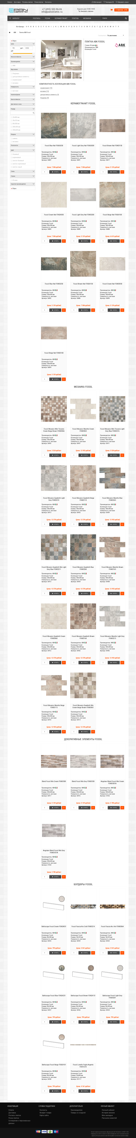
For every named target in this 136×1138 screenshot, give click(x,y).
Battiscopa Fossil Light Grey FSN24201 (112, 996)
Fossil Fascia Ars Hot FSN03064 (112, 926)
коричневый (17, 157)
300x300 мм (16, 127)
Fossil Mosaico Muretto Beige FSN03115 (53, 706)
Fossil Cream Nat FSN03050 (112, 284)
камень (15, 138)
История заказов (108, 1113)
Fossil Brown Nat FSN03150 (112, 145)
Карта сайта (44, 1115)
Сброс (13, 41)
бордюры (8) (44, 98)
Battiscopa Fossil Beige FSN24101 (54, 1065)
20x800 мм (16, 117)
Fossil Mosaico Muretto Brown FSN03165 (112, 568)
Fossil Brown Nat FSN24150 (83, 284)
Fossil (51, 154)
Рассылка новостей (109, 1118)
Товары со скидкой (78, 1113)
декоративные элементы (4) (49, 95)
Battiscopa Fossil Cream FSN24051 (54, 926)
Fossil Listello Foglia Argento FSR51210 (83, 1066)
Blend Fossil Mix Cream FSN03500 (54, 781)
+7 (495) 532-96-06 (52, 9)
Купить (55, 172)
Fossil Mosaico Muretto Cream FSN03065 (83, 430)
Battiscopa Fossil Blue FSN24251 (54, 995)
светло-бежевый (18, 161)
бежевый (16, 154)
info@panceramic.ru (51, 11)
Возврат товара (45, 1113)
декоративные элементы (21, 77)
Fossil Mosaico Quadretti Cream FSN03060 (54, 637)
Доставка (17, 2)
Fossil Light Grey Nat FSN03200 (83, 215)
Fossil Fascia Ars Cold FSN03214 (83, 926)
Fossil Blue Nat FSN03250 (54, 284)
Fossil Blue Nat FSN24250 (54, 145)
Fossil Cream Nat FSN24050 (54, 215)
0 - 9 (27, 27)
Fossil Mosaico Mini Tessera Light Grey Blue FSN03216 (112, 430)
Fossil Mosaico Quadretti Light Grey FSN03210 (54, 499)
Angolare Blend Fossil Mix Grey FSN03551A (54, 851)
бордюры (16, 73)
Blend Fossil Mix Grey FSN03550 (83, 781)
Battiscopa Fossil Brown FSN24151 (83, 995)
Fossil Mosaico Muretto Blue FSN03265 (112, 499)
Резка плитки (39, 2)
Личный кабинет (108, 1110)
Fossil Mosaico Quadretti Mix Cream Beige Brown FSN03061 (83, 706)
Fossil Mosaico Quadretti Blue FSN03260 (83, 568)
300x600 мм (16, 130)
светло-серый (17, 167)
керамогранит (17, 80)
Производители (76, 1110)
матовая (15, 91)
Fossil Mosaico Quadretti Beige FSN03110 (83, 499)
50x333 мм (16, 120)
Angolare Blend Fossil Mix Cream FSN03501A (112, 782)
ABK (15, 32)
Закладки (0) (110, 2)
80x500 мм (16, 124)
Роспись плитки (27, 2)
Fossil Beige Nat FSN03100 (53, 353)
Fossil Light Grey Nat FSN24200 (83, 145)
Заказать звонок (86, 11)
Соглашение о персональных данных (19, 1122)
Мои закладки (107, 1115)
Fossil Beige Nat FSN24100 (112, 215)
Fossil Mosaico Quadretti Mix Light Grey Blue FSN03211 (54, 568)
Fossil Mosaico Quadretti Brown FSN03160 (83, 637)
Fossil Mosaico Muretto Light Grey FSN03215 (112, 637)
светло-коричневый (19, 164)
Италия (15, 180)
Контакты (48, 2)
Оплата (9, 2)
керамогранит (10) (46, 88)
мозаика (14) (44, 91)
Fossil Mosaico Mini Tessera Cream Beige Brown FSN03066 (53, 430)
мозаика (15, 83)
